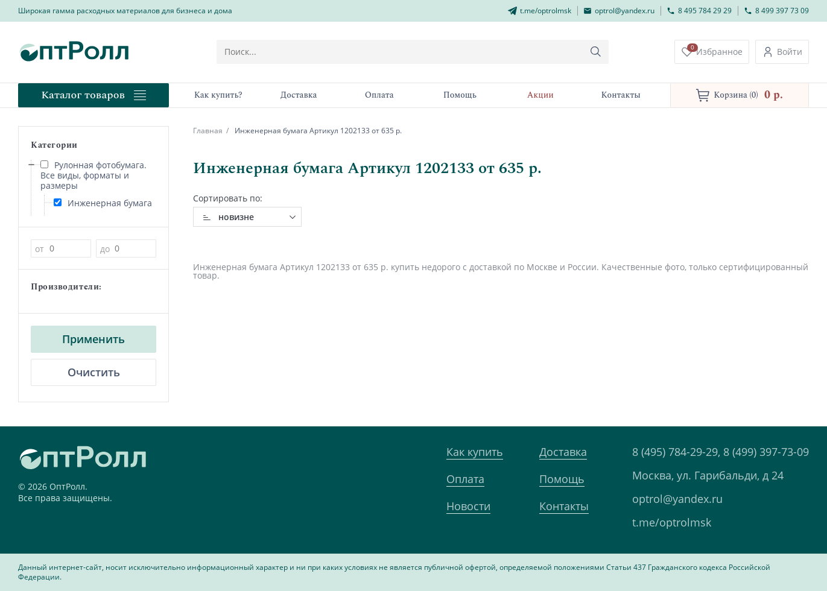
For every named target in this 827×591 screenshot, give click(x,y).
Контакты (564, 506)
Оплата (465, 479)
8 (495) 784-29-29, (676, 451)
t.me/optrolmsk (671, 522)
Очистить (94, 372)
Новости (468, 506)
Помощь (562, 479)
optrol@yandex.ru (677, 498)
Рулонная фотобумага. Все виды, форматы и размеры (93, 175)
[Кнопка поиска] (596, 52)
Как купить (474, 451)
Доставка (563, 451)
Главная (208, 130)
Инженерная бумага (103, 203)
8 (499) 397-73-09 (766, 451)
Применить (93, 339)
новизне (236, 217)
